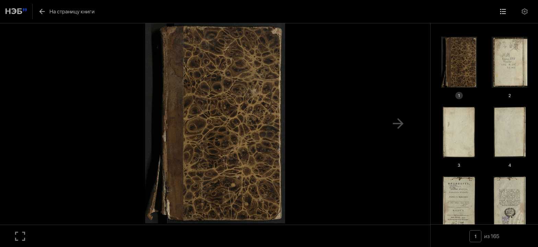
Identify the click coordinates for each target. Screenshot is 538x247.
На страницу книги (66, 12)
